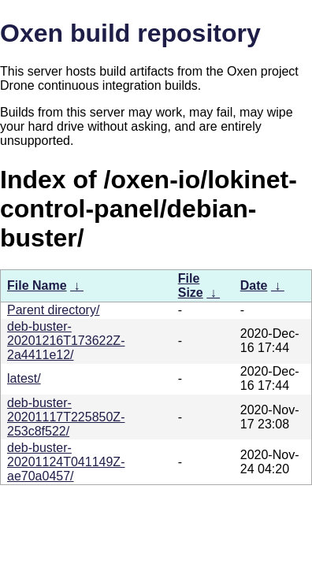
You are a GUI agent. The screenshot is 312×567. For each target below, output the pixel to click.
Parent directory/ (53, 310)
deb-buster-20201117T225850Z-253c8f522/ (65, 417)
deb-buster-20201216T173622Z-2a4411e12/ (65, 340)
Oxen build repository (130, 33)
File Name (37, 285)
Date (254, 285)
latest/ (24, 378)
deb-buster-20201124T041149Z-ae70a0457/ (65, 462)
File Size (190, 285)
